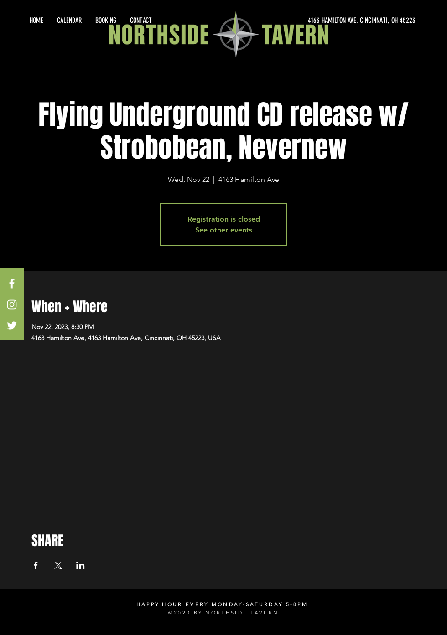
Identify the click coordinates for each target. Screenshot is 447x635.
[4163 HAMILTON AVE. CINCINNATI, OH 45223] (333, 20)
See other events (223, 230)
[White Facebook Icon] (11, 283)
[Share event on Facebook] (35, 565)
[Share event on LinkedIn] (80, 565)
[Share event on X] (58, 565)
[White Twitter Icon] (11, 325)
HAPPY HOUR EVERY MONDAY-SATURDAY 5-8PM (222, 604)
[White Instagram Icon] (11, 304)
